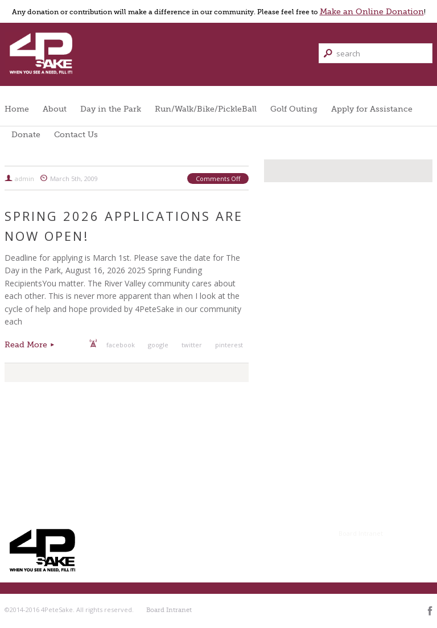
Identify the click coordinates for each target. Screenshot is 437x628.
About (55, 108)
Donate (25, 134)
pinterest (229, 344)
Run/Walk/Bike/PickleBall (206, 108)
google (158, 344)
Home (17, 108)
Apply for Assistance (372, 108)
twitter (192, 344)
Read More (26, 344)
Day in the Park (110, 108)
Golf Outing (294, 108)
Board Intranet (361, 533)
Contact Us (76, 134)
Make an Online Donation (372, 11)
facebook (120, 344)
